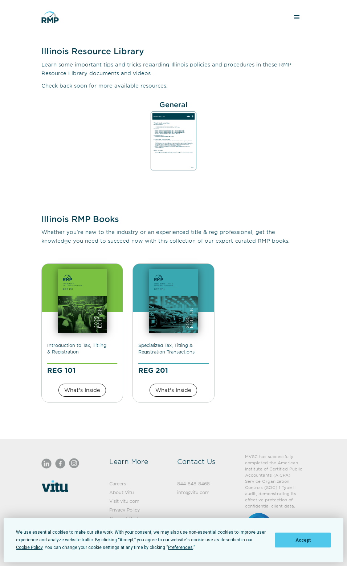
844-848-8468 (193, 483)
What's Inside (82, 390)
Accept (303, 540)
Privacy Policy (124, 510)
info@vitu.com (193, 492)
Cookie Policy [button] (29, 547)
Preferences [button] (180, 547)
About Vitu (121, 492)
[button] (297, 17)
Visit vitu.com (124, 501)
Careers (117, 483)
